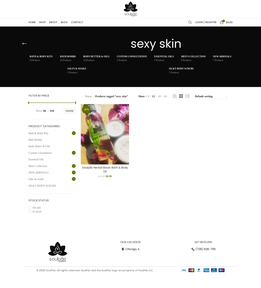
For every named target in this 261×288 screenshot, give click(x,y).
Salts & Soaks (36, 179)
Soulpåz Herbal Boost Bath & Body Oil (105, 169)
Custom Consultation (40, 152)
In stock (37, 211)
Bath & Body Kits (38, 133)
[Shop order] (211, 96)
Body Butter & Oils (39, 146)
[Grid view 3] (181, 96)
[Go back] (24, 43)
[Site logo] (130, 8)
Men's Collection (38, 166)
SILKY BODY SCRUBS (42, 185)
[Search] (190, 22)
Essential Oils (36, 159)
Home (88, 96)
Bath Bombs (35, 139)
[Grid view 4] (187, 96)
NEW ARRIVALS (39, 172)
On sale (37, 207)
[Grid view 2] (175, 96)
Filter (69, 111)
